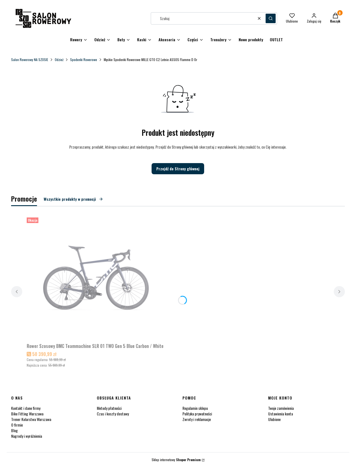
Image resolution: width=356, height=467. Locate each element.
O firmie (17, 425)
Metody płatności (109, 408)
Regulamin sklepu (195, 408)
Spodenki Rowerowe (83, 59)
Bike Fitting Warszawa (27, 414)
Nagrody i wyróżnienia (26, 436)
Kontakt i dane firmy (25, 408)
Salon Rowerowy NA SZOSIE (29, 59)
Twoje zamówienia (281, 408)
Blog (14, 430)
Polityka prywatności (197, 414)
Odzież (59, 59)
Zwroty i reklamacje (196, 419)
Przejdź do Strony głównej (177, 168)
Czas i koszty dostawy (113, 414)
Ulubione (274, 419)
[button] (271, 18)
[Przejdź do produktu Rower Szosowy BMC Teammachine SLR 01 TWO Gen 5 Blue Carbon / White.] (96, 278)
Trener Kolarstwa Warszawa (31, 419)
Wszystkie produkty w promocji (73, 199)
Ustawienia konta (280, 414)
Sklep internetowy (176, 459)
